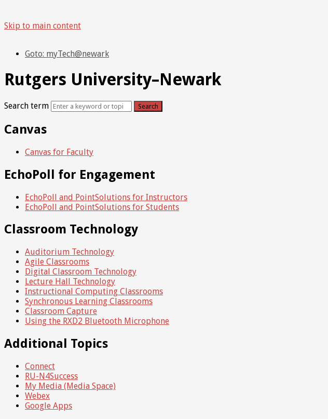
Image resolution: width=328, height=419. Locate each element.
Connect (40, 366)
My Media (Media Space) (70, 386)
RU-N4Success (51, 376)
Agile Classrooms (57, 262)
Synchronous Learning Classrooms (89, 301)
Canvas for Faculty (59, 152)
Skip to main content (42, 26)
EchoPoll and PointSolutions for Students (102, 207)
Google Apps (48, 406)
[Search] (91, 106)
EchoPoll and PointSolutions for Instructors (106, 197)
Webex (37, 396)
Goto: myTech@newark (67, 54)
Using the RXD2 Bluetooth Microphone (97, 321)
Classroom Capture (61, 311)
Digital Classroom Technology (80, 272)
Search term (26, 106)
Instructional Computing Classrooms (94, 291)
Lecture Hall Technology (70, 281)
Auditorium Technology (69, 252)
